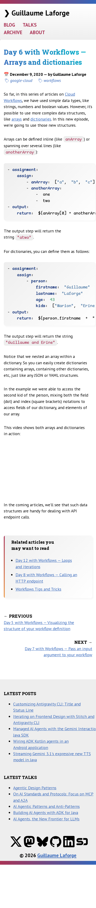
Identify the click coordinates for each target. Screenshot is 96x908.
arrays (17, 119)
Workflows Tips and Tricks (38, 589)
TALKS (30, 25)
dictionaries (40, 119)
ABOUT (37, 32)
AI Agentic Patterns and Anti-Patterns (46, 806)
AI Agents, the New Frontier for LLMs (46, 819)
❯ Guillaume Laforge (37, 12)
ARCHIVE (13, 32)
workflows (52, 80)
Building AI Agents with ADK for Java (45, 812)
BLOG (9, 25)
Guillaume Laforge (56, 855)
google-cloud (21, 80)
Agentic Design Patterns (34, 787)
